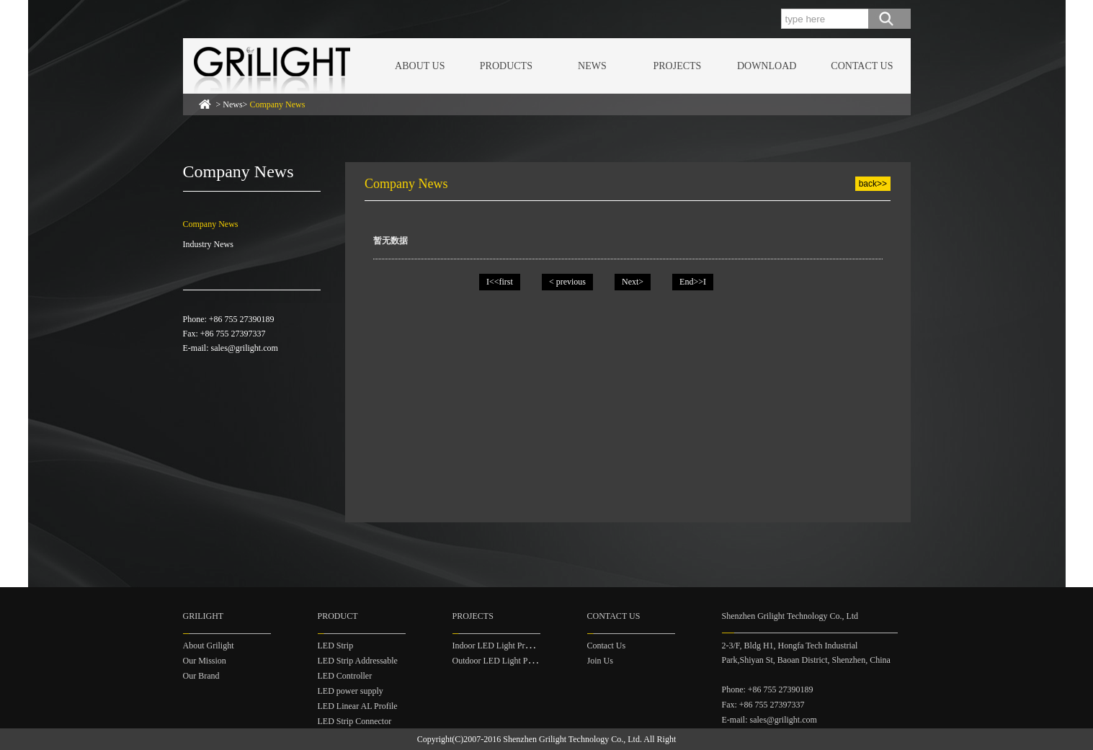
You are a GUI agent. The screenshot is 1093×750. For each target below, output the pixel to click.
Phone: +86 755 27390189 (767, 689)
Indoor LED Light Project (497, 645)
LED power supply (350, 691)
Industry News (208, 244)
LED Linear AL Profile (358, 706)
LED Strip (336, 645)
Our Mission (204, 661)
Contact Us (606, 645)
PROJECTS (677, 66)
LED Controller (345, 676)
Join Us (600, 661)
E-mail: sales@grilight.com (769, 720)
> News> (260, 104)
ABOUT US (420, 66)
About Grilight (208, 645)
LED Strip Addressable (358, 661)
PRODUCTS (506, 66)
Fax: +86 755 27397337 (763, 705)
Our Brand (201, 676)
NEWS (592, 66)
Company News (210, 224)
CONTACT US (862, 66)
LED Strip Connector (355, 721)
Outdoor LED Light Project (500, 661)
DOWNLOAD (766, 66)
